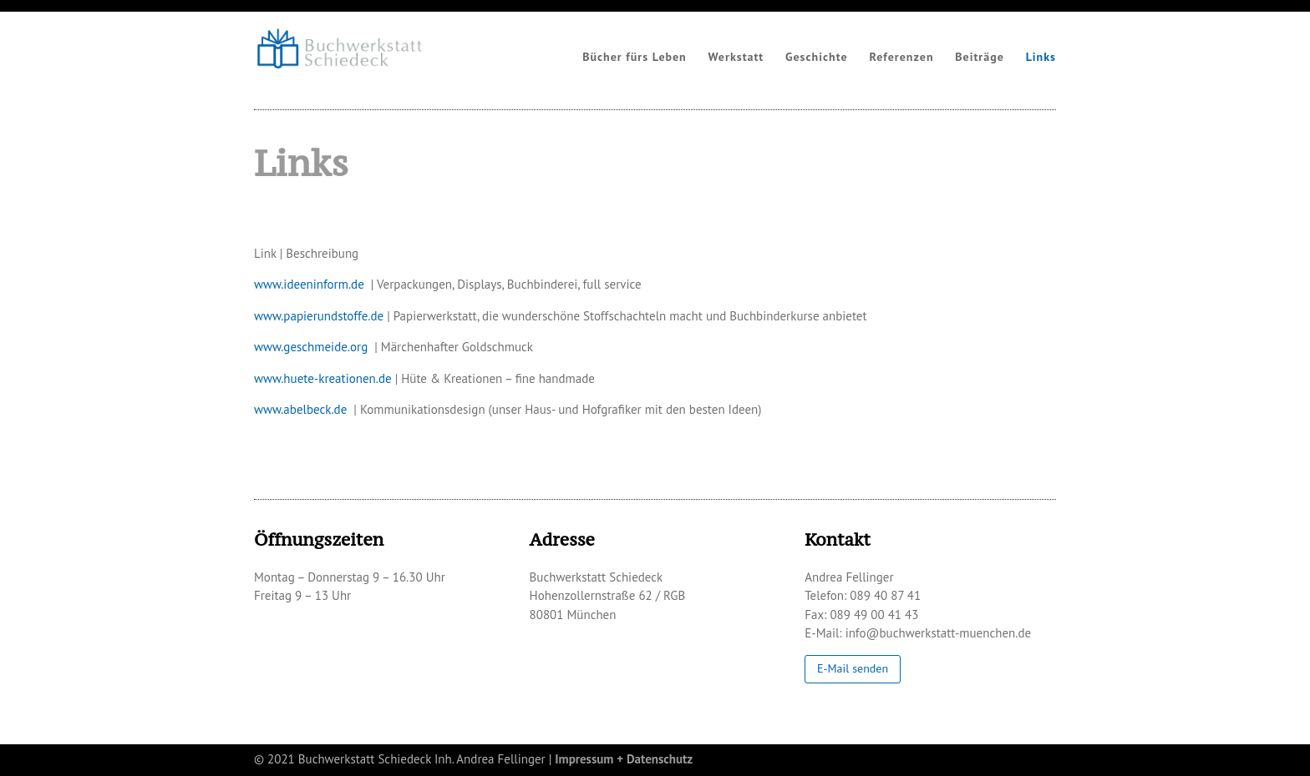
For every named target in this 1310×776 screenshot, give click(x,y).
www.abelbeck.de (300, 409)
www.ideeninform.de (309, 284)
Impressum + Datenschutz (624, 759)
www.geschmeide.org (311, 347)
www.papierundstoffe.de (318, 316)
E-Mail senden (852, 669)
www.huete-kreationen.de (323, 378)
